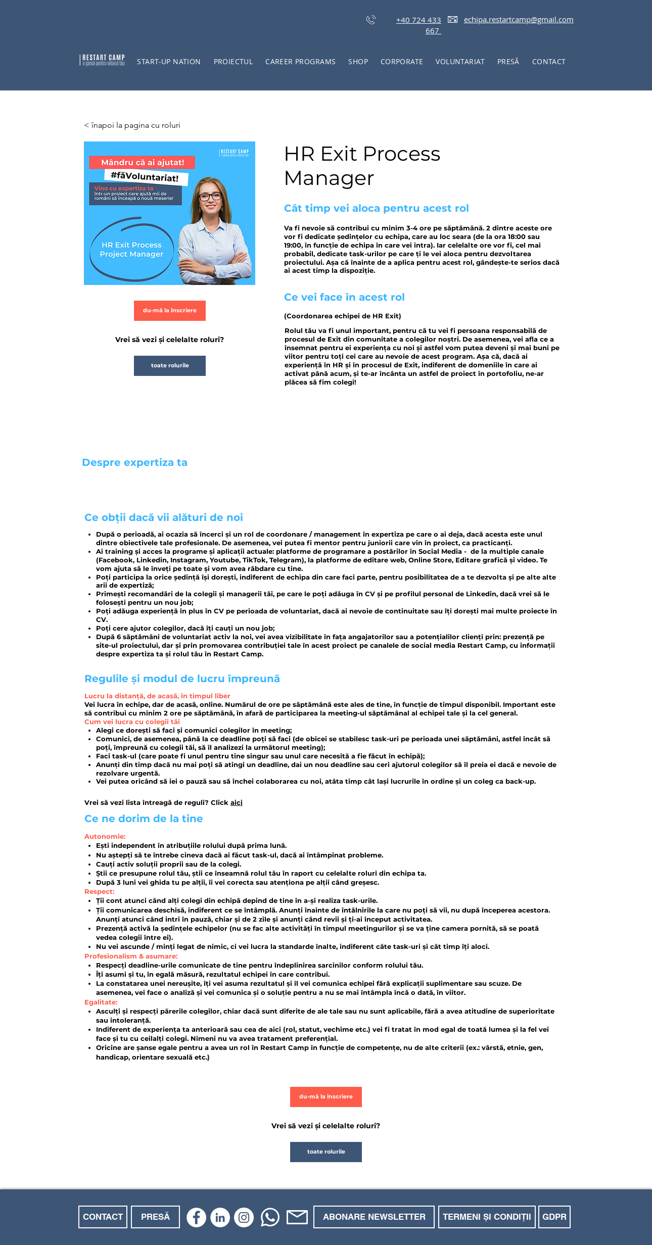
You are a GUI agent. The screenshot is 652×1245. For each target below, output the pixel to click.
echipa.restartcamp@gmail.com (519, 19)
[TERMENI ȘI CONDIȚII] (487, 1217)
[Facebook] (196, 1217)
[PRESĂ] (155, 1217)
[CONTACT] (102, 1217)
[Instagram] (244, 1217)
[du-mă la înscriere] (170, 311)
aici (236, 802)
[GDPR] (554, 1217)
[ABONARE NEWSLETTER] (374, 1217)
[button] (233, 61)
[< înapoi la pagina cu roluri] (137, 125)
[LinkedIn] (220, 1217)
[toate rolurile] (170, 366)
